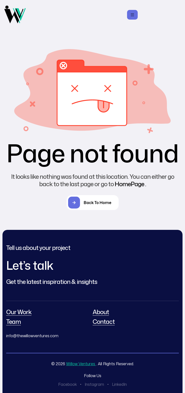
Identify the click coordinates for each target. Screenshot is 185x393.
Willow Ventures (81, 363)
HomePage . (130, 184)
